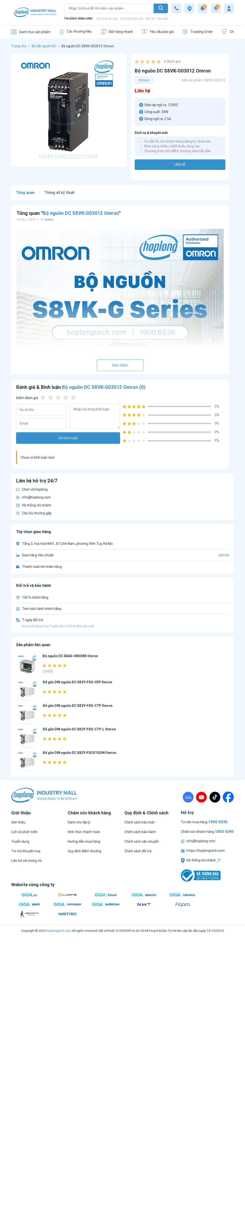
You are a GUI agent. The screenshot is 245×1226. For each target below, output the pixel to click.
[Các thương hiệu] (75, 32)
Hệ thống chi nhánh (33, 505)
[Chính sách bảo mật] (139, 822)
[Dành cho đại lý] (79, 822)
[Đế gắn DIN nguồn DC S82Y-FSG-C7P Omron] (27, 714)
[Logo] (35, 12)
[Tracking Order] (197, 32)
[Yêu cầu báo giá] (157, 32)
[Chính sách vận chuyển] (141, 841)
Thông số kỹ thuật (59, 192)
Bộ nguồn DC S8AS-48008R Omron (70, 656)
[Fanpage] (228, 797)
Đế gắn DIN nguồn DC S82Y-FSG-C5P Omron (77, 682)
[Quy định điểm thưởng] (84, 851)
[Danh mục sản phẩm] (30, 32)
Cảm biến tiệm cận (131, 18)
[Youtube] (201, 797)
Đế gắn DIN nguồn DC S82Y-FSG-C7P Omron (77, 705)
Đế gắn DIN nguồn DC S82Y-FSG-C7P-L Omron (79, 729)
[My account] (229, 8)
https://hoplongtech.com (203, 850)
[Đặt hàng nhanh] (116, 32)
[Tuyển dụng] (20, 841)
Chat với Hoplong (32, 489)
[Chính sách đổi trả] (137, 851)
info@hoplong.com (33, 497)
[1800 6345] (176, 8)
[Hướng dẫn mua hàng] (84, 841)
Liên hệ (179, 164)
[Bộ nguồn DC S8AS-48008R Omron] (27, 665)
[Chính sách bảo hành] (140, 832)
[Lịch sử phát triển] (24, 832)
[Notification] (202, 8)
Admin (49, 219)
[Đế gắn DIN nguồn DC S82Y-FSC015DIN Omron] (27, 761)
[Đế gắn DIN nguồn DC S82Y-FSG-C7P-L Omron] (27, 738)
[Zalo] (188, 797)
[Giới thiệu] (18, 822)
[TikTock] (214, 797)
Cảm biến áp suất (107, 18)
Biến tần (150, 18)
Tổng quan (25, 192)
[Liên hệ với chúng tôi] (26, 861)
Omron (144, 80)
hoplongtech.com (58, 931)
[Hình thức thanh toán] (84, 832)
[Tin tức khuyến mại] (25, 851)
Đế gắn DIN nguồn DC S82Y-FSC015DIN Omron (79, 753)
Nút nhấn (163, 18)
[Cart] (216, 8)
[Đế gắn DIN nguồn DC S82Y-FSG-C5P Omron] (27, 691)
